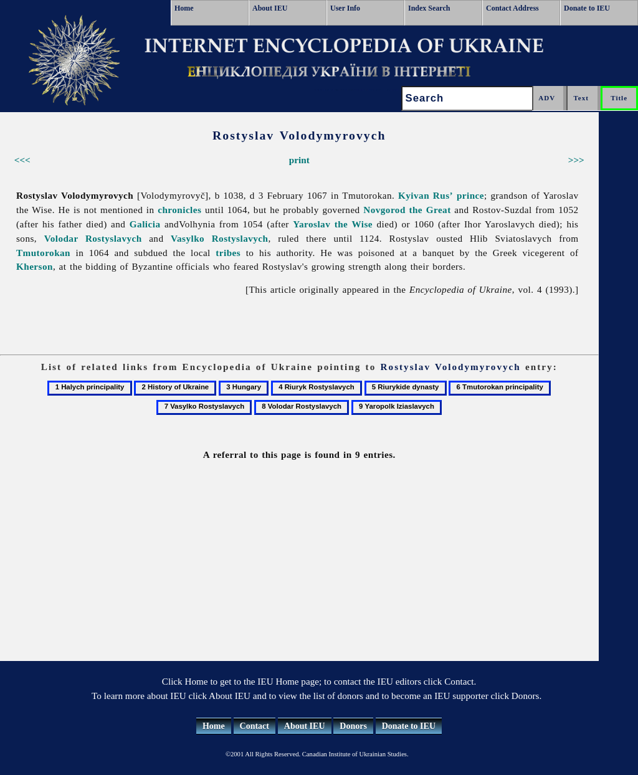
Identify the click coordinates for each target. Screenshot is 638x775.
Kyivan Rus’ (425, 195)
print (299, 160)
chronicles (179, 209)
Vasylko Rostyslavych (219, 238)
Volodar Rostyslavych (93, 238)
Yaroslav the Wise (333, 224)
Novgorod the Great (406, 209)
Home (184, 8)
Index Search (429, 8)
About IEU (269, 8)
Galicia (145, 224)
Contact (254, 726)
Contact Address (512, 8)
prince (470, 195)
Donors (353, 726)
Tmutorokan (43, 252)
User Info (345, 8)
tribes (228, 252)
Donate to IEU (587, 8)
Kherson (34, 266)
